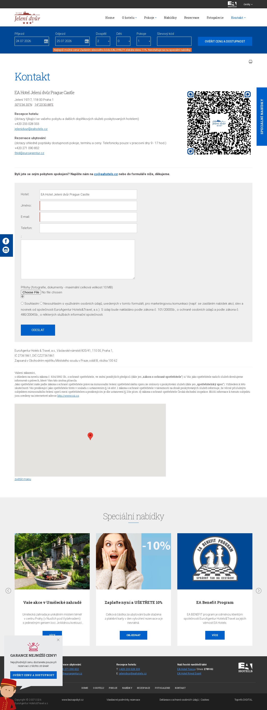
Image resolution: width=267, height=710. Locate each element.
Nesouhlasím (52, 303)
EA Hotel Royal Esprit (189, 673)
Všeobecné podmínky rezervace (123, 699)
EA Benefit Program (215, 602)
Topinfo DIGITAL (243, 699)
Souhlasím (31, 303)
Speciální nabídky (262, 116)
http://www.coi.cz (68, 395)
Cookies (205, 699)
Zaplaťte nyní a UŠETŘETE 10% (133, 602)
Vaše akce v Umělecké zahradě (52, 602)
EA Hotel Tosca (186, 669)
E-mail (25, 217)
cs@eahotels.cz (106, 174)
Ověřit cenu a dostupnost (33, 675)
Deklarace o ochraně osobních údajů (179, 699)
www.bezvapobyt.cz (72, 699)
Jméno (26, 205)
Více (215, 635)
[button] (90, 436)
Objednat (133, 635)
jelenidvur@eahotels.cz (31, 129)
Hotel (24, 194)
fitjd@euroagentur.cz (29, 153)
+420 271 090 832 (68, 669)
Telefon (26, 228)
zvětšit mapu (23, 479)
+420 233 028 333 (129, 669)
